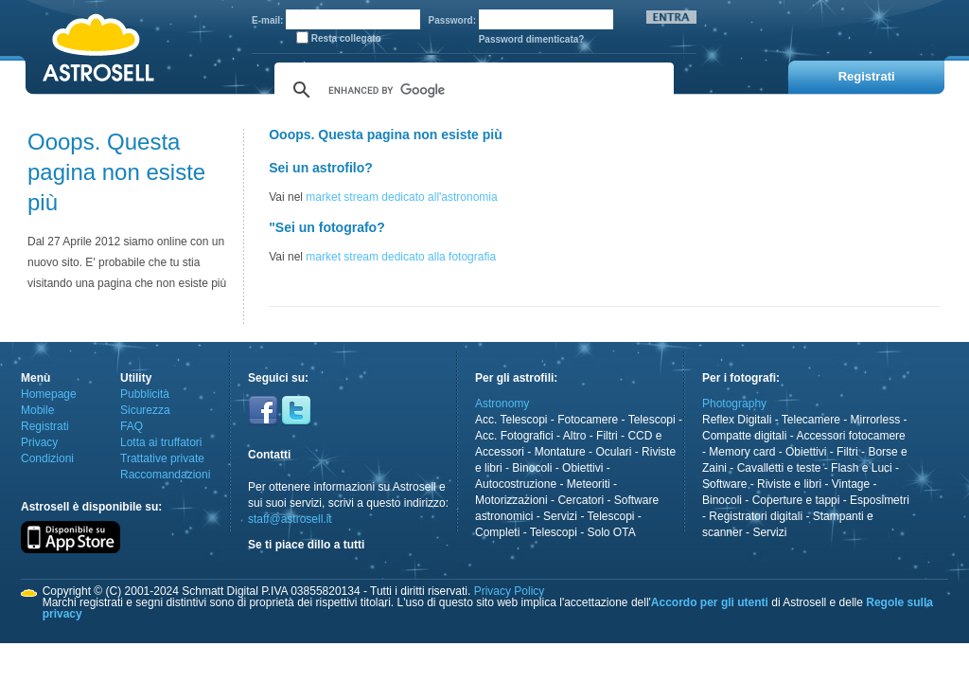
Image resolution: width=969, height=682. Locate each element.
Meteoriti (588, 484)
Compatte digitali (744, 435)
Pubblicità (144, 394)
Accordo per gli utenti (709, 602)
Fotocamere (587, 419)
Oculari (613, 451)
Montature (560, 451)
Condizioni (47, 458)
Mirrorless (876, 419)
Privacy (39, 442)
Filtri (607, 435)
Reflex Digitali (736, 419)
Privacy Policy (509, 591)
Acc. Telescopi (511, 419)
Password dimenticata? (532, 39)
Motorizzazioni (511, 500)
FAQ (131, 426)
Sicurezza (145, 410)
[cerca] (471, 90)
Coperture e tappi (796, 500)
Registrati (45, 426)
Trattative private (162, 458)
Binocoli (532, 468)
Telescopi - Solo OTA (583, 532)
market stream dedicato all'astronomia (401, 197)
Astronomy (502, 403)
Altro (575, 435)
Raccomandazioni (165, 474)
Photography (734, 403)
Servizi (560, 516)
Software (724, 484)
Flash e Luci (861, 468)
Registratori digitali (755, 516)
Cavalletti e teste (779, 468)
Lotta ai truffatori (161, 442)
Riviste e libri (789, 484)
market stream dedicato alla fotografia (401, 256)
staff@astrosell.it (290, 519)
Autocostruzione (515, 484)
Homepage (49, 394)
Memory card (742, 451)
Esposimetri (879, 500)
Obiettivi (582, 468)
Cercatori (580, 500)
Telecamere (811, 419)
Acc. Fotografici (514, 435)
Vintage (851, 484)
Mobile (37, 410)
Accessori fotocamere (850, 435)
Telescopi (652, 419)
